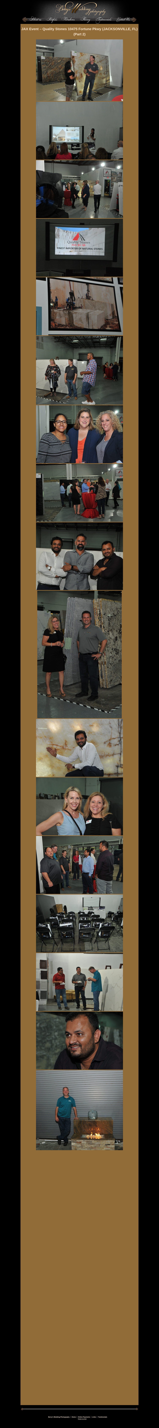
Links (94, 1417)
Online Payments (84, 1417)
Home (74, 1417)
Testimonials (102, 1417)
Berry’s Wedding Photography (59, 1417)
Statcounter (82, 1419)
